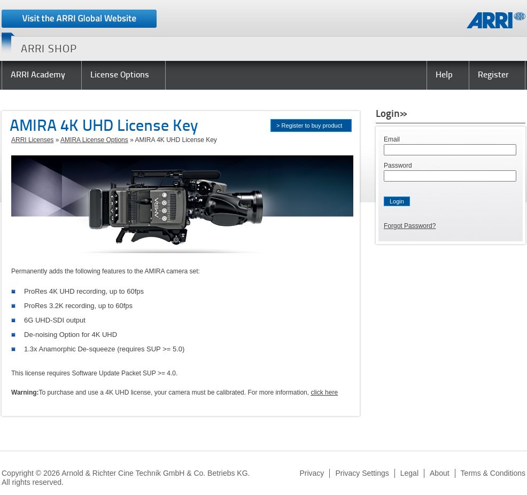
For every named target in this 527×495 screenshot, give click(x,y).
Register (493, 75)
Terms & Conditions (493, 473)
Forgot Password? (410, 226)
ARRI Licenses (32, 140)
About (439, 473)
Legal (409, 473)
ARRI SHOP (49, 49)
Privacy (311, 473)
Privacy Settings (362, 473)
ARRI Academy (38, 75)
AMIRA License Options (94, 140)
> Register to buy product (309, 125)
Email (392, 139)
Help (444, 75)
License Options (119, 75)
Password (398, 165)
